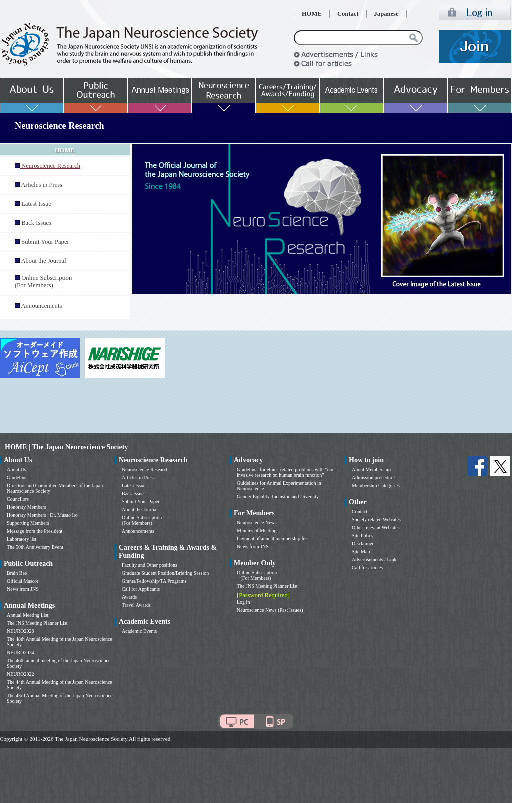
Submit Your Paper (46, 241)
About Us (16, 469)
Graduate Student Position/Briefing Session (165, 573)
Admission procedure (373, 477)
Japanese (386, 13)
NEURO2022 (20, 674)
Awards (129, 597)
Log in (243, 602)
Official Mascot (22, 581)
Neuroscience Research (145, 469)
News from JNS (23, 589)
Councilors (18, 499)
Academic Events (139, 631)
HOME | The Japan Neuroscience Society (66, 447)
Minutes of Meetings (257, 530)
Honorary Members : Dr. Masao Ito (42, 515)
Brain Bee (17, 573)
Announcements (41, 305)
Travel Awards (136, 605)
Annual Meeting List (27, 615)
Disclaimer (363, 543)
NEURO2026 (20, 631)
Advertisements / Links (375, 559)
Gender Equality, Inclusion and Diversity (278, 496)
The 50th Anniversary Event (35, 547)
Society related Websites (376, 519)
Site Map (361, 551)
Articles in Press (41, 184)
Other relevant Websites (376, 527)
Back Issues (37, 222)
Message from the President (34, 531)
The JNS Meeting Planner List (37, 623)
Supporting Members (28, 523)
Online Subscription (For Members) (43, 281)
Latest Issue (37, 203)
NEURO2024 (20, 652)
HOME (312, 13)
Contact (348, 13)
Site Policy (363, 535)
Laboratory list (21, 539)
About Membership (371, 469)
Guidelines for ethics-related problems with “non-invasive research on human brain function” (286, 472)
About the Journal (43, 260)
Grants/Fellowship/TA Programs (154, 581)
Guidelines (17, 477)
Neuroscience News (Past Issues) (270, 610)
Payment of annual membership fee (272, 538)
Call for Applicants (141, 589)
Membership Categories (376, 485)
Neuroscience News (257, 522)
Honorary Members (26, 507)
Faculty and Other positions (150, 565)
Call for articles (367, 567)
